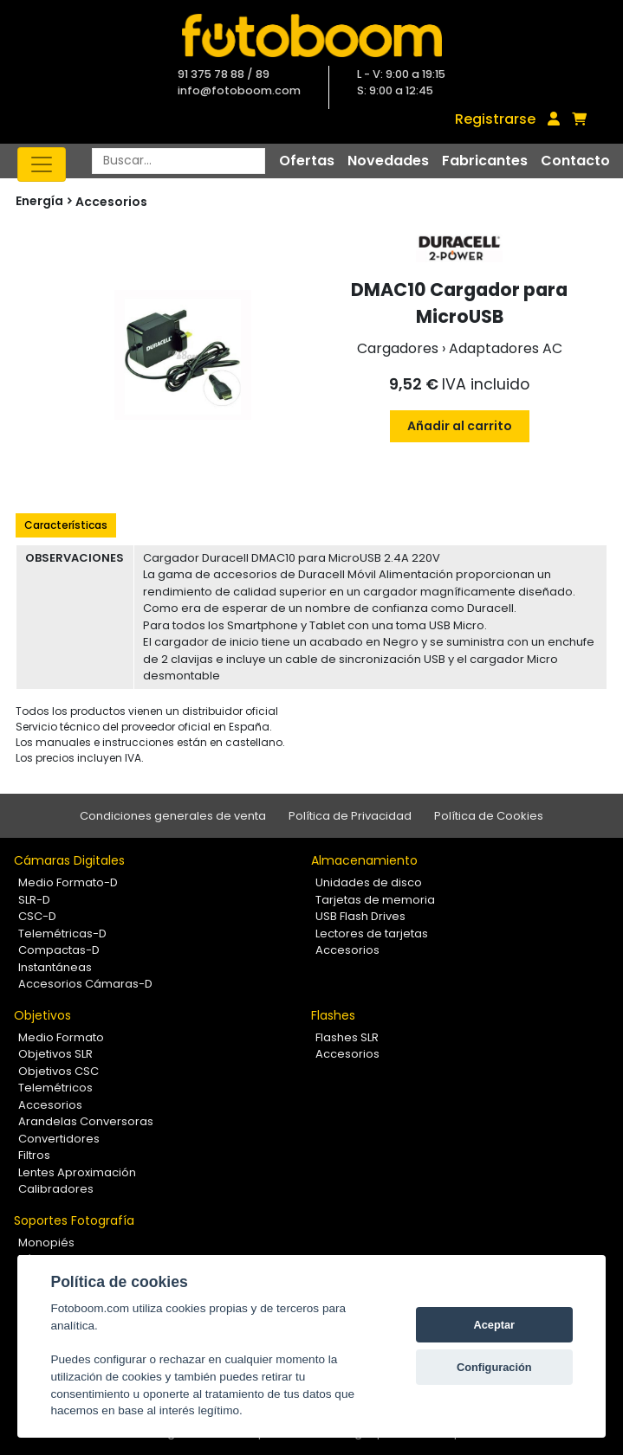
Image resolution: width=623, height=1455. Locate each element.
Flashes (333, 1015)
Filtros (34, 1155)
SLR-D (34, 900)
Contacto (575, 161)
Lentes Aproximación (77, 1172)
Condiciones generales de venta (173, 816)
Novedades (388, 161)
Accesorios (111, 201)
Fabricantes (485, 161)
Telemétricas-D (62, 933)
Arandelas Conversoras (85, 1121)
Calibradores (56, 1189)
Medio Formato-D (68, 882)
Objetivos (42, 1015)
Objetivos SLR (55, 1054)
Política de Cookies (488, 816)
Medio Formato (61, 1037)
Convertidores (59, 1138)
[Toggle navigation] (41, 164)
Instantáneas (55, 967)
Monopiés (46, 1242)
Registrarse (495, 119)
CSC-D (37, 916)
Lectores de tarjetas (371, 933)
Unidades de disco (368, 882)
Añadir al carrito (459, 426)
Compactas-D (59, 950)
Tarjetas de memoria (375, 900)
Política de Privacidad (350, 816)
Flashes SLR (347, 1037)
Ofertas (306, 161)
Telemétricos (55, 1087)
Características (65, 525)
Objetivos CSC (58, 1071)
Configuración (494, 1367)
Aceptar (494, 1324)
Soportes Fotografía (74, 1220)
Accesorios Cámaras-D (85, 983)
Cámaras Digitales (69, 860)
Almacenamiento (364, 860)
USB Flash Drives (360, 916)
